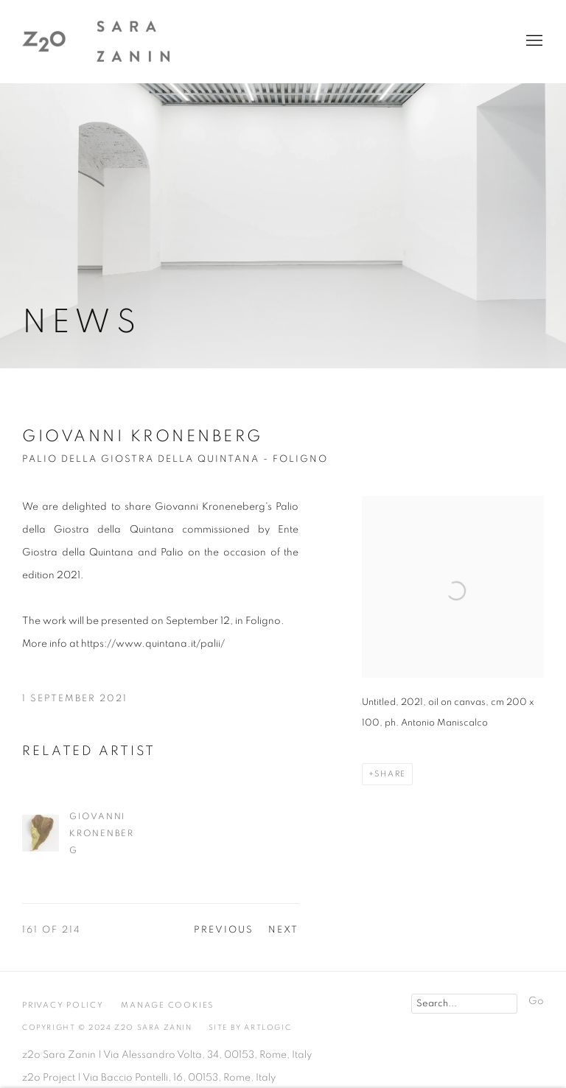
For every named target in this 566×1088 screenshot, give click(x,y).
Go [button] (536, 1001)
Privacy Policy (63, 1005)
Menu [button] (533, 41)
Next (283, 930)
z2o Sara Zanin (96, 41)
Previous (224, 930)
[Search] (464, 1004)
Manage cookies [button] (167, 1005)
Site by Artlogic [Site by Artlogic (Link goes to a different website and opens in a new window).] (250, 1027)
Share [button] (390, 774)
